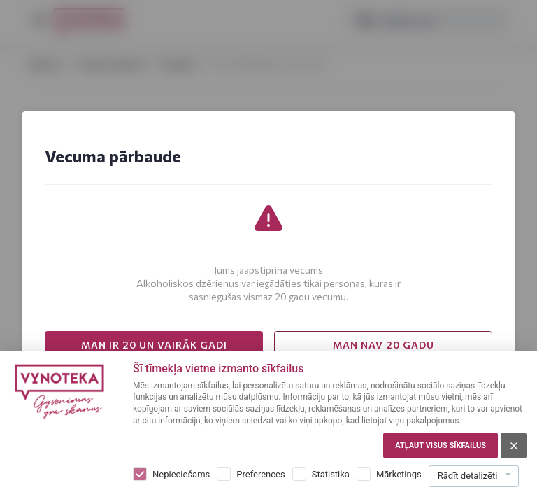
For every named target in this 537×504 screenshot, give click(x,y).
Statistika (331, 474)
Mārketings (399, 474)
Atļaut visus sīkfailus (440, 445)
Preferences (260, 474)
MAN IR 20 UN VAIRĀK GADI (154, 345)
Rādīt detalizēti (468, 475)
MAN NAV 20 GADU (383, 345)
